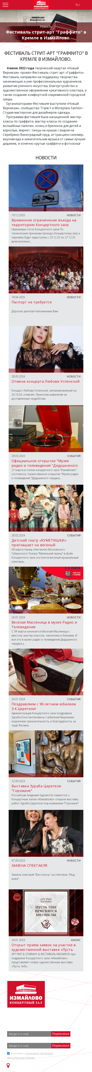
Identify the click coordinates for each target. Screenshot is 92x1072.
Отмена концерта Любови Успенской (46, 381)
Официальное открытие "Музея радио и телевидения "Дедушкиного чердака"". (45, 465)
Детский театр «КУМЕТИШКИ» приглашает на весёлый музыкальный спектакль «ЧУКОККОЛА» (39, 547)
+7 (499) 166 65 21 (68, 994)
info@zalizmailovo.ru (71, 1001)
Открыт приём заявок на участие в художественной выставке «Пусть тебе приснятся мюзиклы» (44, 949)
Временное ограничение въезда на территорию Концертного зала (44, 222)
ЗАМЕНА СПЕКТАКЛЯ (29, 865)
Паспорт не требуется (32, 302)
